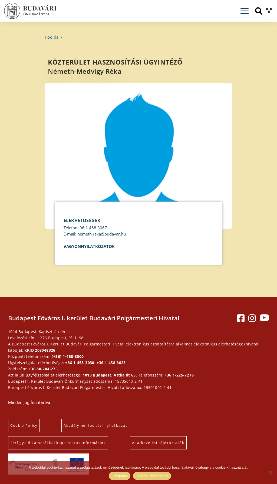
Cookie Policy (24, 425)
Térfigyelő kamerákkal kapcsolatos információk (58, 442)
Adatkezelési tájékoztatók (158, 442)
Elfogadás (119, 476)
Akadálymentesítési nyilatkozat (95, 425)
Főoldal (52, 37)
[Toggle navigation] (244, 11)
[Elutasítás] (270, 472)
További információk (152, 476)
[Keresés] (259, 11)
